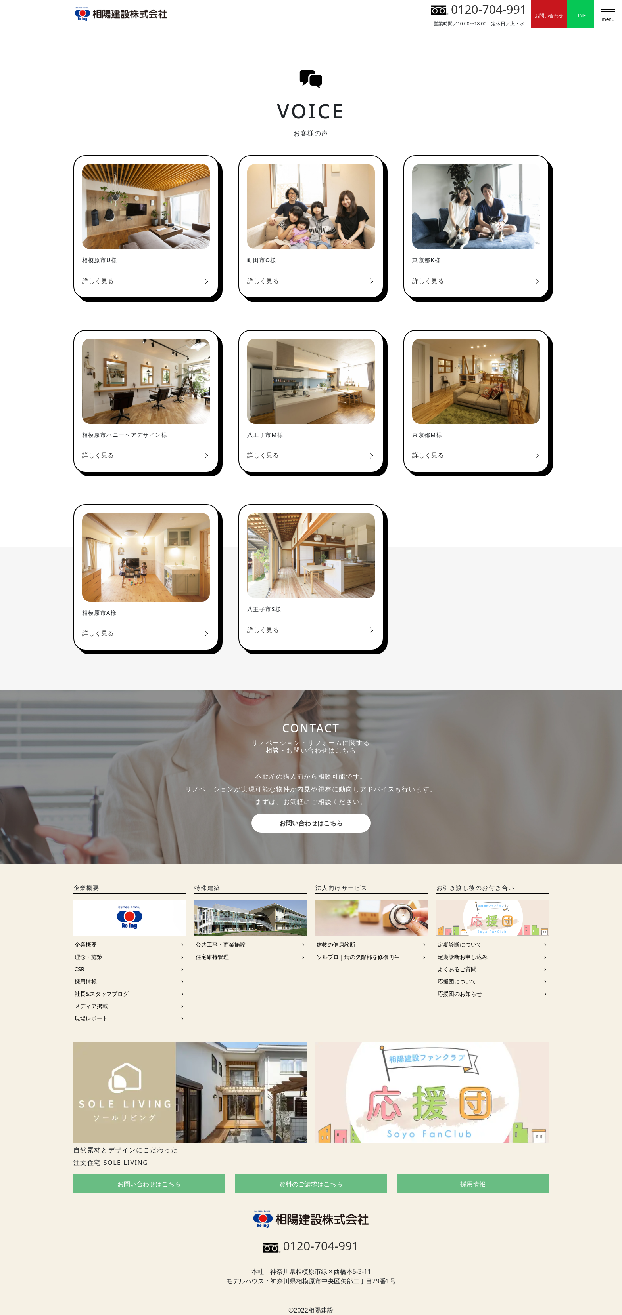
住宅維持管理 (212, 957)
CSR (79, 969)
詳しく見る (98, 280)
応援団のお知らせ (460, 993)
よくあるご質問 (457, 969)
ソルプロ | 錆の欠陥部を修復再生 (358, 957)
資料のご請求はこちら (311, 1184)
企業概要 (86, 944)
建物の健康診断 (336, 944)
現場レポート (91, 1018)
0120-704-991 (479, 9)
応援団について (457, 981)
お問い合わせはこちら (311, 823)
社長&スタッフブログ (102, 993)
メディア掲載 (91, 1006)
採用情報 (86, 981)
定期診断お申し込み (463, 957)
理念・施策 (88, 957)
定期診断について (460, 944)
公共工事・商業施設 (221, 944)
